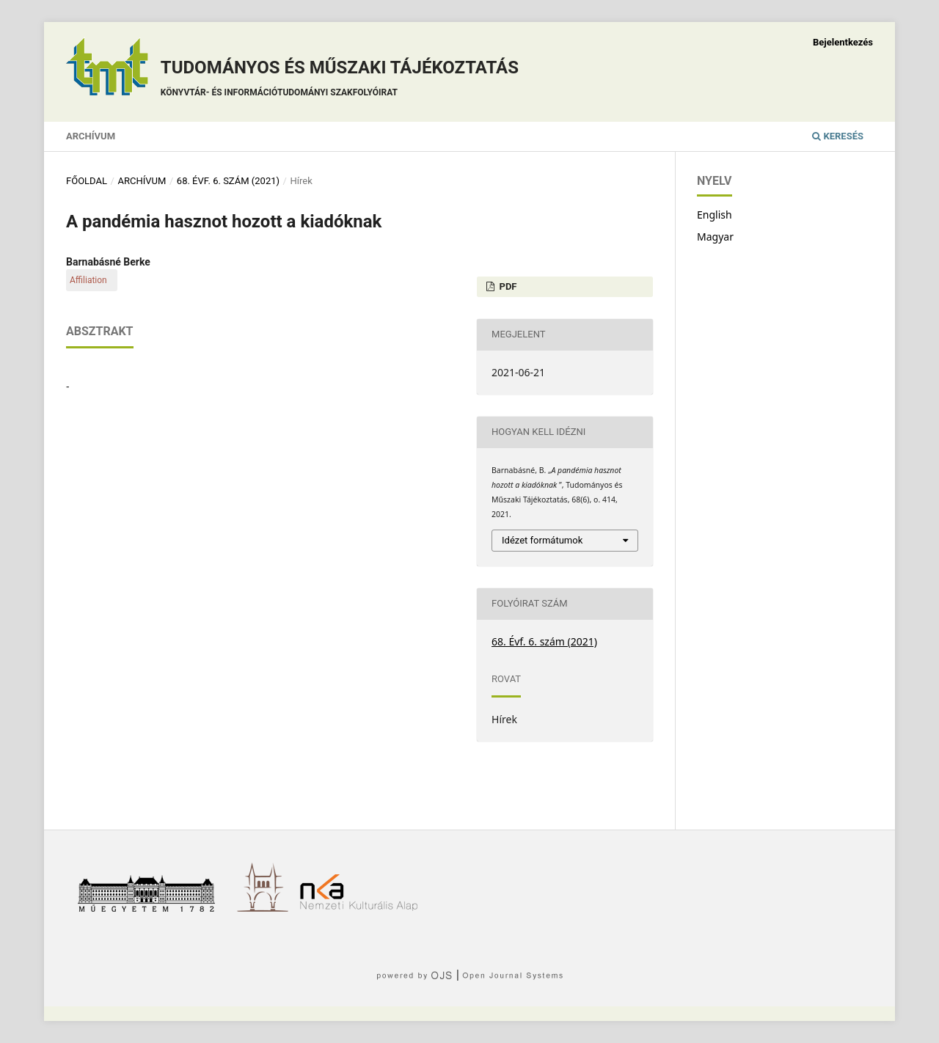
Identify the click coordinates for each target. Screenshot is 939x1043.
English (714, 215)
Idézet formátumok (542, 540)
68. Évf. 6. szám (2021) (228, 180)
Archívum (90, 136)
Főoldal (86, 180)
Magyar (715, 237)
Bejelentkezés (843, 42)
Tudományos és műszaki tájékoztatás (340, 80)
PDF (506, 286)
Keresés (837, 136)
